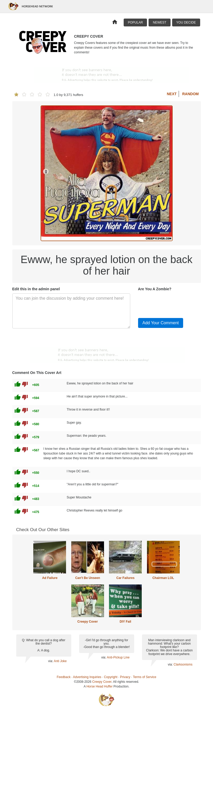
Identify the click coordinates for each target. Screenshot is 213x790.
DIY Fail (125, 621)
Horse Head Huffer (99, 686)
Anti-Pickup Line (118, 657)
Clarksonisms (182, 664)
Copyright (110, 677)
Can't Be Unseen (87, 578)
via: (51, 661)
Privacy (125, 677)
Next (172, 94)
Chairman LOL (163, 578)
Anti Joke (60, 661)
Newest (159, 22)
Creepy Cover (87, 621)
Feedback (64, 677)
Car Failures (125, 578)
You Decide (186, 22)
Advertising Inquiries (87, 677)
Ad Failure (50, 578)
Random (190, 94)
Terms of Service (144, 677)
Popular (135, 22)
